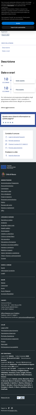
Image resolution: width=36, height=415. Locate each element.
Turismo (3, 258)
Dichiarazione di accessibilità (9, 347)
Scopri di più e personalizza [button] (18, 27)
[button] (33, 2)
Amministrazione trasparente (9, 339)
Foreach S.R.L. (13, 411)
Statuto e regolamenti (7, 208)
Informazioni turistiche (8, 271)
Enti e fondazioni (6, 194)
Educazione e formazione (8, 242)
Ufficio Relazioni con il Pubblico (10, 313)
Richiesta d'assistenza (7, 336)
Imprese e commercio (7, 247)
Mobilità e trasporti (6, 250)
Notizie (3, 283)
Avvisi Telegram (5, 291)
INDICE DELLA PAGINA (18, 43)
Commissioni (5, 188)
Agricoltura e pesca (6, 220)
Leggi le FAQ (4, 328)
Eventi (3, 268)
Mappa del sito (5, 398)
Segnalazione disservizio (8, 333)
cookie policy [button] (4, 7)
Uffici (2, 210)
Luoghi (3, 273)
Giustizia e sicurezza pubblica (9, 245)
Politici (3, 202)
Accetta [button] (18, 23)
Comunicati (4, 286)
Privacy (3, 341)
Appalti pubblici (5, 228)
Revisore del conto (6, 205)
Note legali (4, 344)
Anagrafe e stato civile (7, 225)
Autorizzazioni (5, 231)
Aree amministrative (7, 186)
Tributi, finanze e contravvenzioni (11, 256)
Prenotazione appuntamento (9, 330)
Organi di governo (6, 197)
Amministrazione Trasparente (10, 183)
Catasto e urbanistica (7, 234)
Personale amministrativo (8, 199)
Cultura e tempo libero (7, 236)
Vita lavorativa (5, 239)
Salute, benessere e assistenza (10, 253)
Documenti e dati (6, 191)
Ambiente (4, 223)
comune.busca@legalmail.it (26, 317)
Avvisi (3, 288)
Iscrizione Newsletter (7, 294)
